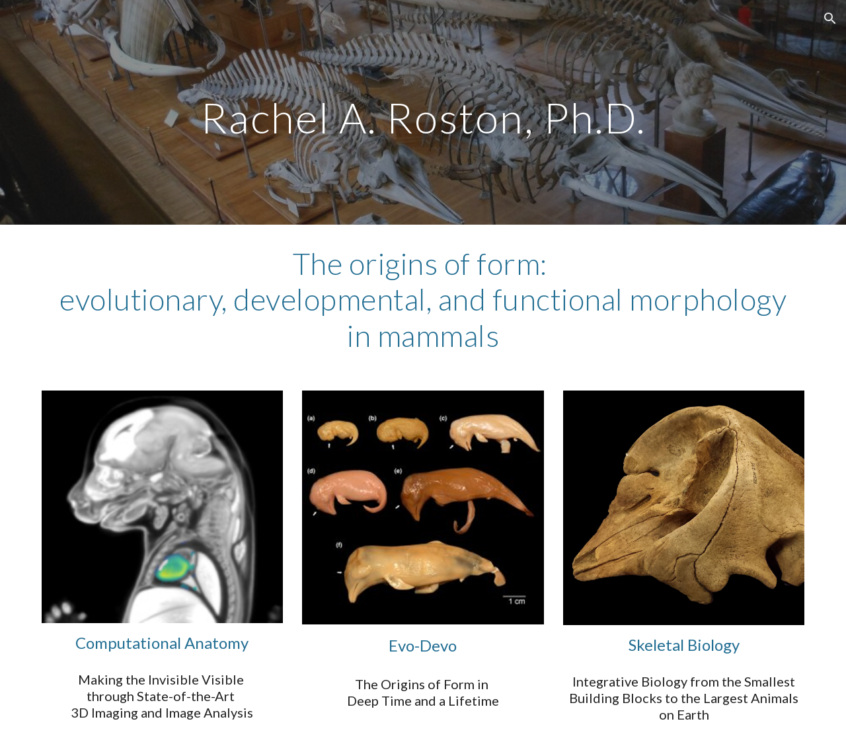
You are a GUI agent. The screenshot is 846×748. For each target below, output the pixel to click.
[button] (830, 18)
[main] (423, 112)
